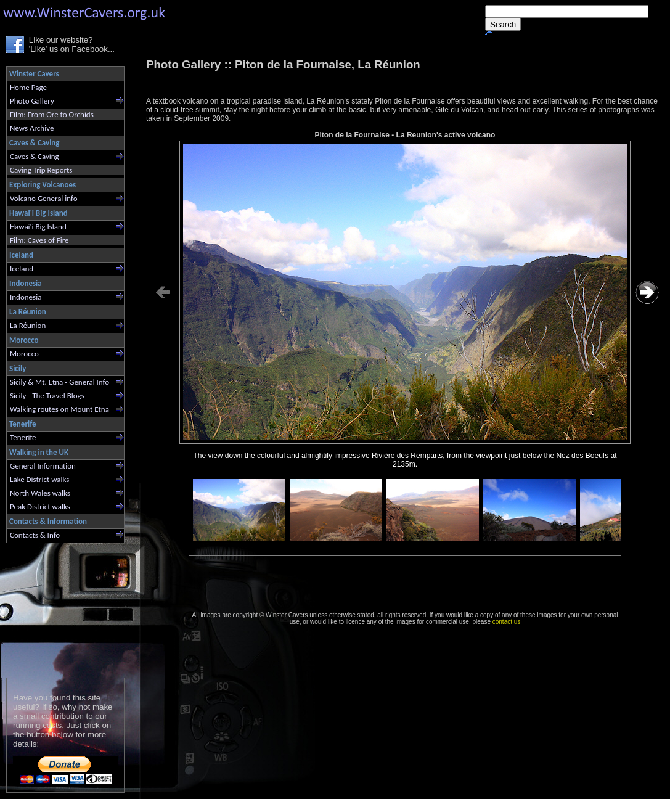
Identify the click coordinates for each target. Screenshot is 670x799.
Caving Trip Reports (41, 169)
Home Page (28, 87)
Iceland (21, 268)
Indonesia (25, 296)
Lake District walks (39, 479)
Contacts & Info (35, 534)
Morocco (24, 353)
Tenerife (23, 437)
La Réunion (28, 325)
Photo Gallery (32, 100)
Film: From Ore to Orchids (52, 114)
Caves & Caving (34, 156)
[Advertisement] (60, 607)
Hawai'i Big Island (38, 226)
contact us (506, 621)
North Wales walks (40, 493)
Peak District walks (40, 506)
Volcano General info (44, 198)
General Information (43, 465)
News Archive (32, 128)
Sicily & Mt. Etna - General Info (59, 382)
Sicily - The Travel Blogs (47, 395)
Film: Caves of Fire (39, 240)
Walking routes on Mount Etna (59, 409)
